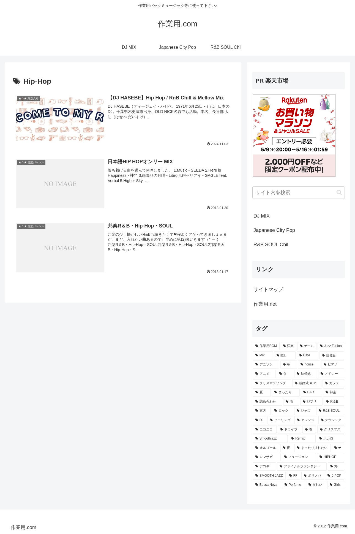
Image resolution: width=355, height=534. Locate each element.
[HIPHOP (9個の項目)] (330, 457)
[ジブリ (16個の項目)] (311, 402)
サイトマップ (268, 289)
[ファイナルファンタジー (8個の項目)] (302, 466)
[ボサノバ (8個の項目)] (312, 476)
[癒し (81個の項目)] (285, 355)
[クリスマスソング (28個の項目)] (272, 383)
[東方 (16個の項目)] (262, 411)
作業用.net (265, 304)
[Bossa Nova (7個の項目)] (267, 485)
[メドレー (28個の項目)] (331, 374)
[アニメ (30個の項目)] (264, 374)
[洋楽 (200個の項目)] (288, 346)
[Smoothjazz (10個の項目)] (270, 439)
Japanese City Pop (274, 230)
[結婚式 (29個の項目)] (305, 374)
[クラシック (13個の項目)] (331, 420)
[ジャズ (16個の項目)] (304, 411)
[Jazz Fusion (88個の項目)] (331, 346)
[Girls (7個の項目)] (335, 485)
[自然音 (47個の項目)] (332, 355)
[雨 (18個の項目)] (291, 402)
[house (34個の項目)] (309, 364)
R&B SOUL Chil (270, 244)
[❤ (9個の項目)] (338, 448)
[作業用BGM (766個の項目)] (266, 346)
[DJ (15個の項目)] (259, 420)
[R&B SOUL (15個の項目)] (330, 411)
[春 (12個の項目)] (309, 429)
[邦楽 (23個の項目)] (333, 392)
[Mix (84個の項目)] (263, 355)
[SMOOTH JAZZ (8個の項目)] (269, 476)
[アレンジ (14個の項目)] (305, 420)
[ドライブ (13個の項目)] (289, 429)
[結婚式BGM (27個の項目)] (306, 383)
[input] (298, 192)
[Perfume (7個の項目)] (293, 485)
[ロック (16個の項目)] (282, 411)
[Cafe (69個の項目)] (307, 355)
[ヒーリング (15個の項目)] (280, 420)
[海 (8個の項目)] (336, 466)
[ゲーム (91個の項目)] (306, 346)
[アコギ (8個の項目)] (264, 466)
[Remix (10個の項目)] (302, 439)
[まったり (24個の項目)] (286, 392)
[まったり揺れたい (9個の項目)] (312, 448)
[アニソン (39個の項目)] (266, 364)
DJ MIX (261, 216)
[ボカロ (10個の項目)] (330, 439)
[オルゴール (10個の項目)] (266, 448)
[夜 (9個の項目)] (287, 448)
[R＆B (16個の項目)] (334, 402)
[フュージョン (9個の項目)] (299, 457)
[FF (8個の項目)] (293, 476)
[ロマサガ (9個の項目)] (267, 457)
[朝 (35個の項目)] (288, 364)
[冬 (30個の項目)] (285, 374)
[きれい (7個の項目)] (316, 485)
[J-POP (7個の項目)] (334, 476)
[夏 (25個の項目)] (262, 392)
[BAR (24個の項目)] (311, 392)
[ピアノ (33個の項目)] (332, 364)
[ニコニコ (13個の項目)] (265, 429)
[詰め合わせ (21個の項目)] (267, 402)
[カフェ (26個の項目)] (333, 383)
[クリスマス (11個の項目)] (330, 429)
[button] (339, 192)
